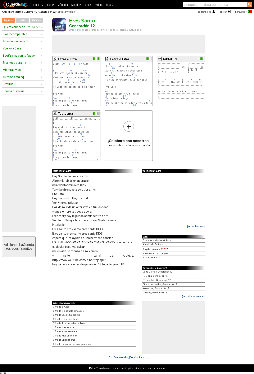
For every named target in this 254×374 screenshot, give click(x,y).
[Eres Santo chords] (139, 357)
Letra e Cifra (67, 59)
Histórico (36, 20)
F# (80, 63)
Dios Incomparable (15, 34)
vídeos (99, 5)
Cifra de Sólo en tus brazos (66, 315)
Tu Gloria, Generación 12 (155, 276)
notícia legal (119, 368)
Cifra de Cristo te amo (64, 340)
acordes (50, 5)
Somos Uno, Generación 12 (155, 288)
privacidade (134, 368)
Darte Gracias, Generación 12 (157, 271)
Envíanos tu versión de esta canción (129, 134)
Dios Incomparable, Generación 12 (159, 284)
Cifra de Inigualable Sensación (68, 311)
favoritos (76, 5)
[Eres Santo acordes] (118, 357)
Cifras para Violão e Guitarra (17, 11)
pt (154, 368)
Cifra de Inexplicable (63, 327)
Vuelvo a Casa (12, 48)
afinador (63, 5)
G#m (63, 63)
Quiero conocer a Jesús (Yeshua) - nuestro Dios (21, 27)
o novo (88, 5)
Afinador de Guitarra (152, 244)
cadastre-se (204, 11)
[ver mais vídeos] (196, 226)
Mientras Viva (12, 69)
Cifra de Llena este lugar (65, 319)
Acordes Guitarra (151, 257)
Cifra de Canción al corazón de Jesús (72, 344)
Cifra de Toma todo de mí (65, 331)
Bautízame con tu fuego (19, 55)
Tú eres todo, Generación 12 (156, 280)
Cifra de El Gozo (61, 306)
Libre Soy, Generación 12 (154, 292)
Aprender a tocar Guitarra (155, 253)
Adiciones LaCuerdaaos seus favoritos (19, 246)
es (144, 368)
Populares (8, 20)
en (149, 368)
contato (161, 368)
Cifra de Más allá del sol (65, 335)
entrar (223, 11)
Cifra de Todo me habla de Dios (69, 323)
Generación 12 (47, 11)
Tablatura (170, 59)
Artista (22, 20)
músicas (38, 5)
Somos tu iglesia (13, 91)
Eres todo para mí (14, 62)
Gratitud (8, 84)
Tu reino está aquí (14, 77)
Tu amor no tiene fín (16, 41)
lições (109, 5)
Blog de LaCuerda (155, 249)
